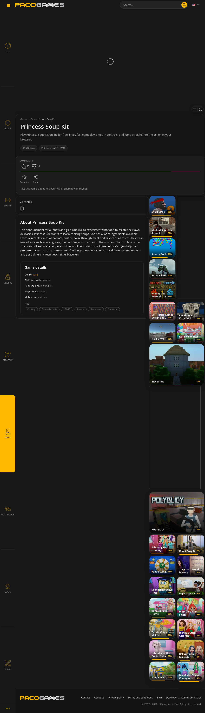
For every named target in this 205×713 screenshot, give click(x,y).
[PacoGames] (42, 698)
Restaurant (96, 309)
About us (99, 697)
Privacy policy (116, 697)
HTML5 (67, 309)
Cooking (31, 309)
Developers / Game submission (184, 697)
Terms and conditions (140, 697)
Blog (159, 697)
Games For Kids (49, 309)
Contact (85, 697)
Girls (35, 274)
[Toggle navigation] (8, 5)
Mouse (80, 309)
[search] (184, 5)
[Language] (196, 5)
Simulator (112, 309)
